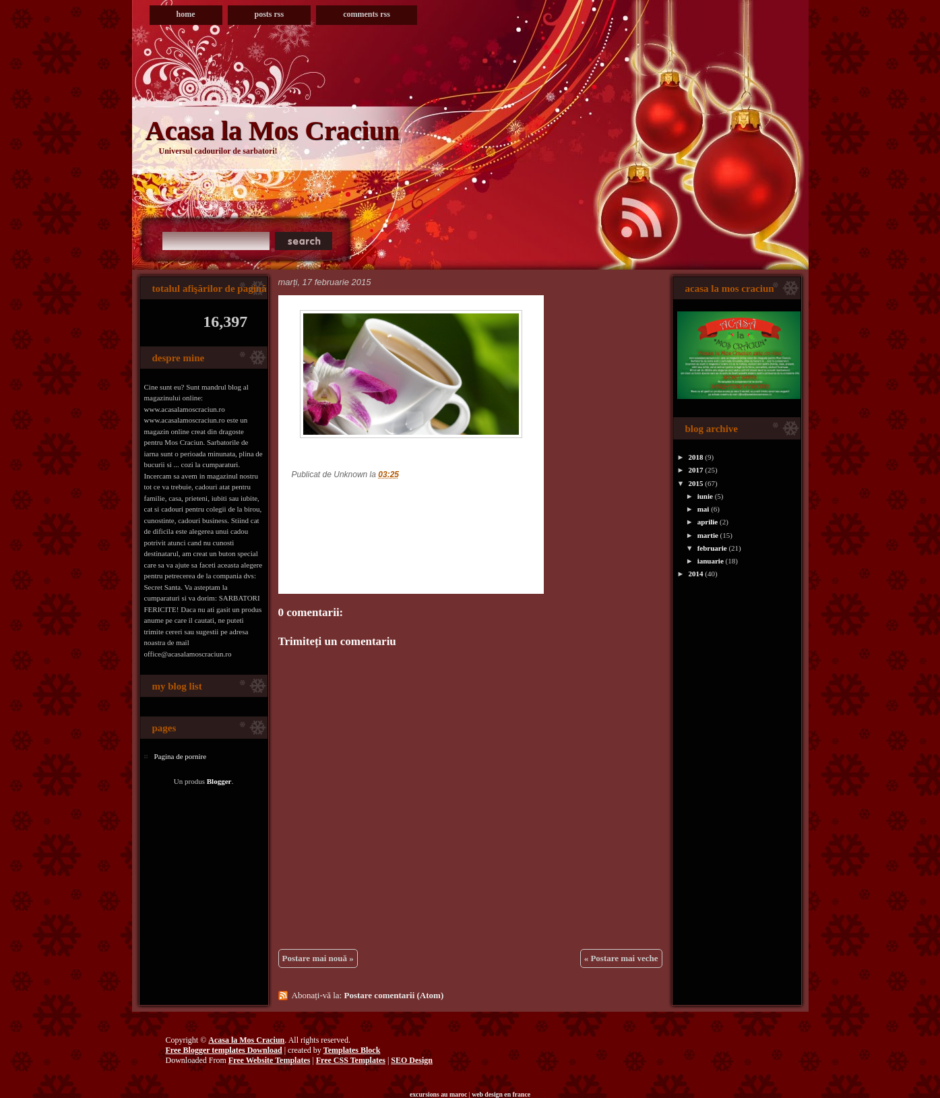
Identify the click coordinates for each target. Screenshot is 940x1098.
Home (186, 14)
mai (703, 509)
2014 (696, 574)
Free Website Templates (269, 1060)
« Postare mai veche (621, 958)
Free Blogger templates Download (224, 1050)
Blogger (219, 781)
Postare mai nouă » (318, 958)
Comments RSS (366, 14)
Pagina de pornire (180, 756)
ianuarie (710, 561)
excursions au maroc (438, 1094)
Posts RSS (269, 14)
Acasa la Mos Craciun (273, 130)
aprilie (707, 522)
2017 (696, 470)
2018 (696, 457)
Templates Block (352, 1050)
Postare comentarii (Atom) (393, 995)
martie (707, 535)
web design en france (501, 1094)
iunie (705, 496)
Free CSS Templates (350, 1060)
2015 (696, 483)
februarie (712, 548)
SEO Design (412, 1060)
